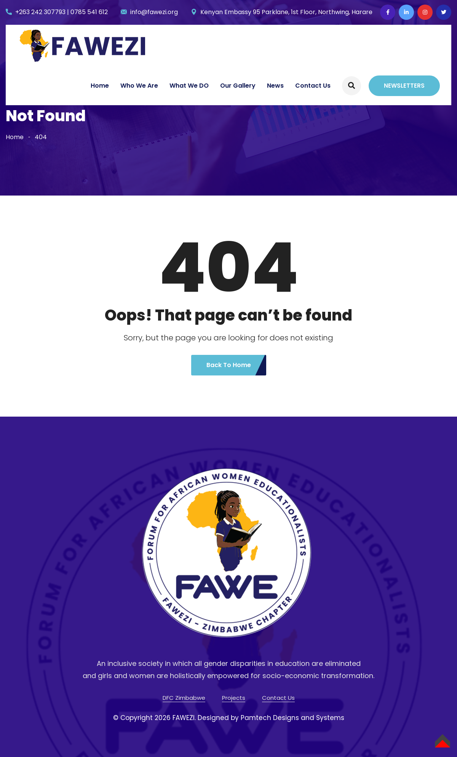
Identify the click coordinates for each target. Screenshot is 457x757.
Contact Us (313, 85)
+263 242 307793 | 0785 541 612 (61, 12)
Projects (233, 698)
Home (100, 85)
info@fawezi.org (154, 12)
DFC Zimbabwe (184, 698)
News (275, 85)
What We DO (189, 85)
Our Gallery (238, 85)
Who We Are (139, 85)
